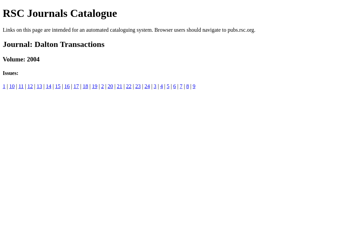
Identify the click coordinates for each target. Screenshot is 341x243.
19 (94, 86)
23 (138, 86)
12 (30, 86)
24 (147, 86)
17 (76, 86)
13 (39, 86)
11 (20, 86)
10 (12, 86)
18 (85, 86)
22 (128, 86)
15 (58, 86)
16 (67, 86)
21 (119, 86)
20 (110, 86)
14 (48, 86)
